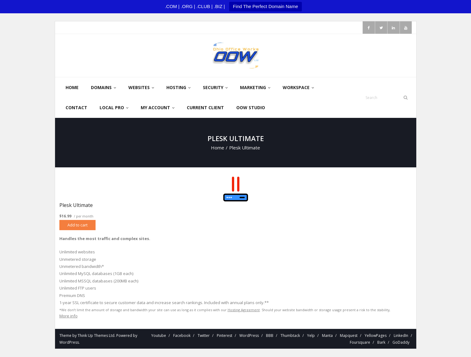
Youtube (158, 335)
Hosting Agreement (244, 310)
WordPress (69, 342)
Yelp (311, 335)
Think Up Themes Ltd (96, 335)
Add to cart (77, 225)
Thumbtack (290, 335)
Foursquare (360, 342)
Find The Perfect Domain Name (265, 6)
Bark (381, 342)
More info (68, 316)
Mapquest (349, 335)
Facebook (182, 335)
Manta (327, 335)
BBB (269, 335)
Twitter (204, 335)
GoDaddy (400, 342)
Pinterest (224, 335)
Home (217, 148)
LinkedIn (401, 335)
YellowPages (376, 335)
